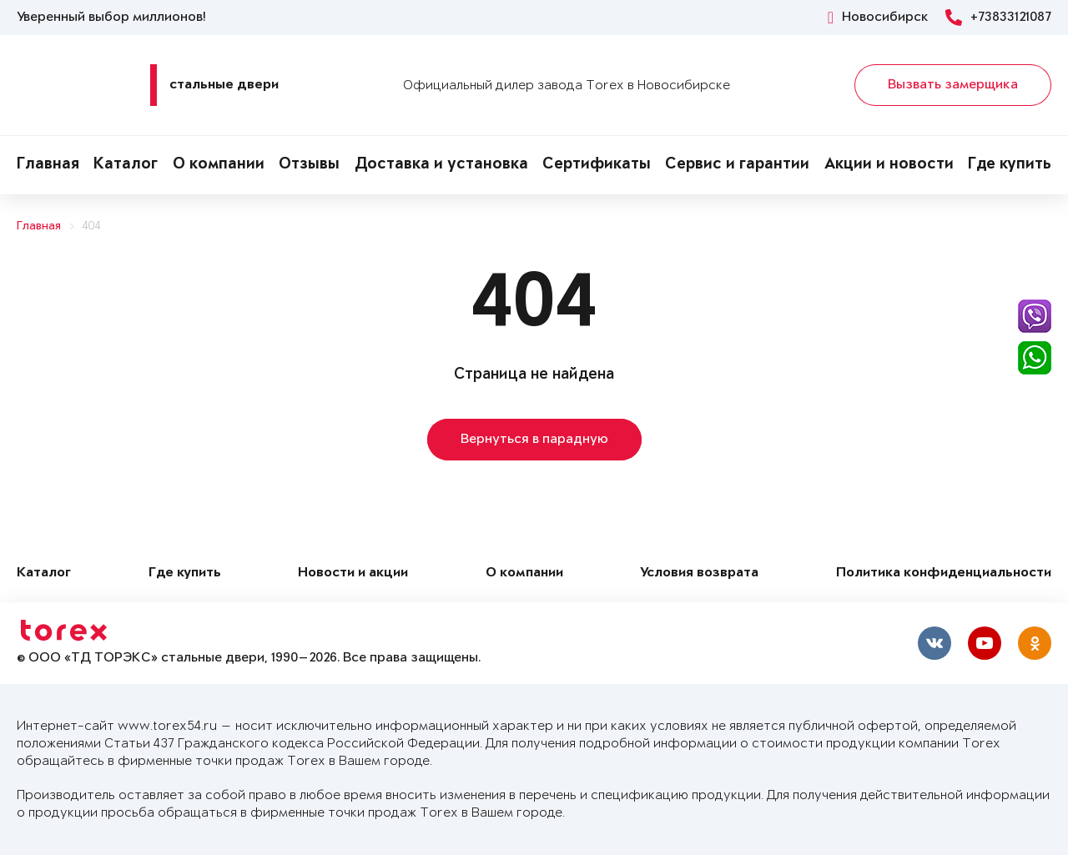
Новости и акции (353, 573)
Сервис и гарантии (737, 165)
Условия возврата (699, 573)
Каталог (125, 165)
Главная (48, 165)
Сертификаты (596, 165)
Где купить (1009, 165)
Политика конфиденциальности (943, 573)
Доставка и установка (441, 165)
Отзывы (309, 165)
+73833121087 (998, 17)
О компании (218, 165)
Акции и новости (889, 165)
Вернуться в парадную (534, 439)
